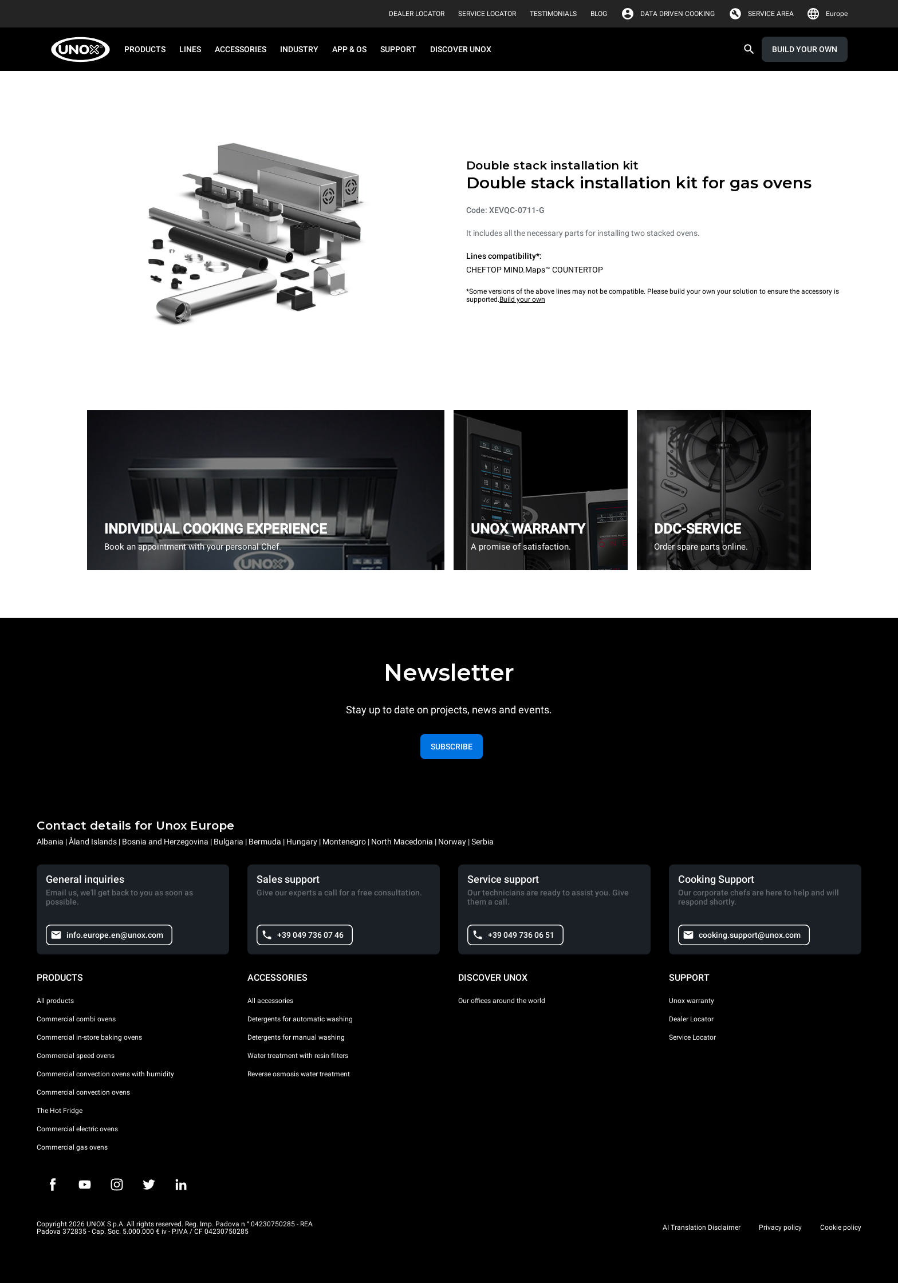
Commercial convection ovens (83, 1092)
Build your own (522, 299)
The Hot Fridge (59, 1111)
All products (55, 1001)
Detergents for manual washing (296, 1037)
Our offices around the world (501, 1001)
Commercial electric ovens (77, 1129)
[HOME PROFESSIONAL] (83, 49)
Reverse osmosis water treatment (298, 1074)
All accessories (270, 1001)
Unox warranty (691, 1001)
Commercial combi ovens (76, 1019)
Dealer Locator (691, 1019)
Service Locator (692, 1037)
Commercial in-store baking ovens (89, 1037)
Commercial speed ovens (76, 1056)
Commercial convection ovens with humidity (105, 1074)
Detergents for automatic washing (300, 1019)
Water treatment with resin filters (297, 1056)
